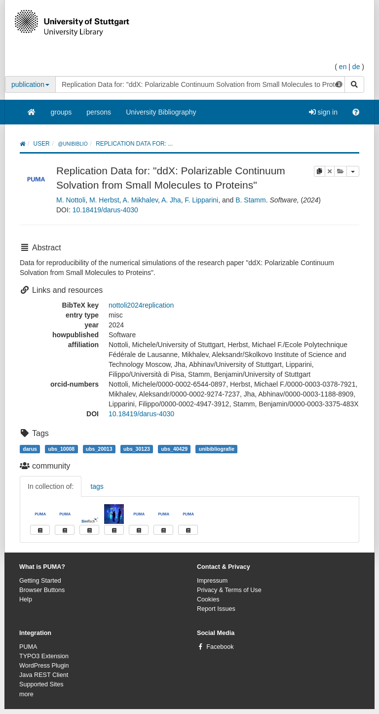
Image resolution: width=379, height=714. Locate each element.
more (26, 694)
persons (98, 112)
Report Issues (216, 608)
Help (25, 599)
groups (61, 112)
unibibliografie (216, 449)
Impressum (212, 580)
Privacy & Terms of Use (229, 590)
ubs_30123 (136, 449)
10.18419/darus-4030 (105, 210)
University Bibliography (161, 112)
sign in (323, 112)
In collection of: (51, 486)
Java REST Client (43, 675)
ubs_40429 (174, 449)
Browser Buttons (42, 590)
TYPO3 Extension (44, 656)
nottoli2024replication (141, 305)
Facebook (219, 646)
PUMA (28, 646)
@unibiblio (72, 144)
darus (30, 449)
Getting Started (40, 580)
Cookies (208, 599)
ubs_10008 (61, 449)
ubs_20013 (99, 449)
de (356, 67)
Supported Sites (41, 684)
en (343, 67)
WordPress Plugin (44, 665)
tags (96, 486)
